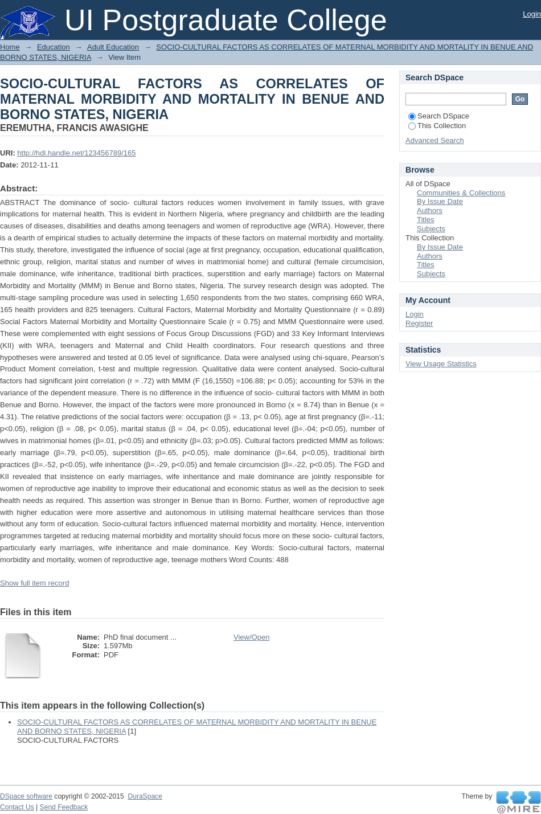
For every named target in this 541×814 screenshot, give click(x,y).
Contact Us (17, 807)
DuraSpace (145, 796)
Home (10, 47)
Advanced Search (434, 140)
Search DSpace (438, 116)
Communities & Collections (461, 193)
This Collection (437, 125)
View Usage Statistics (441, 363)
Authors (429, 210)
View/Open (251, 637)
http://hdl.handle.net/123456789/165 (76, 153)
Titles (426, 219)
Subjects (431, 228)
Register (419, 323)
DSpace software (26, 796)
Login (532, 14)
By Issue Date (440, 201)
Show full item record (34, 583)
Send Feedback (64, 807)
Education (53, 47)
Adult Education (113, 47)
